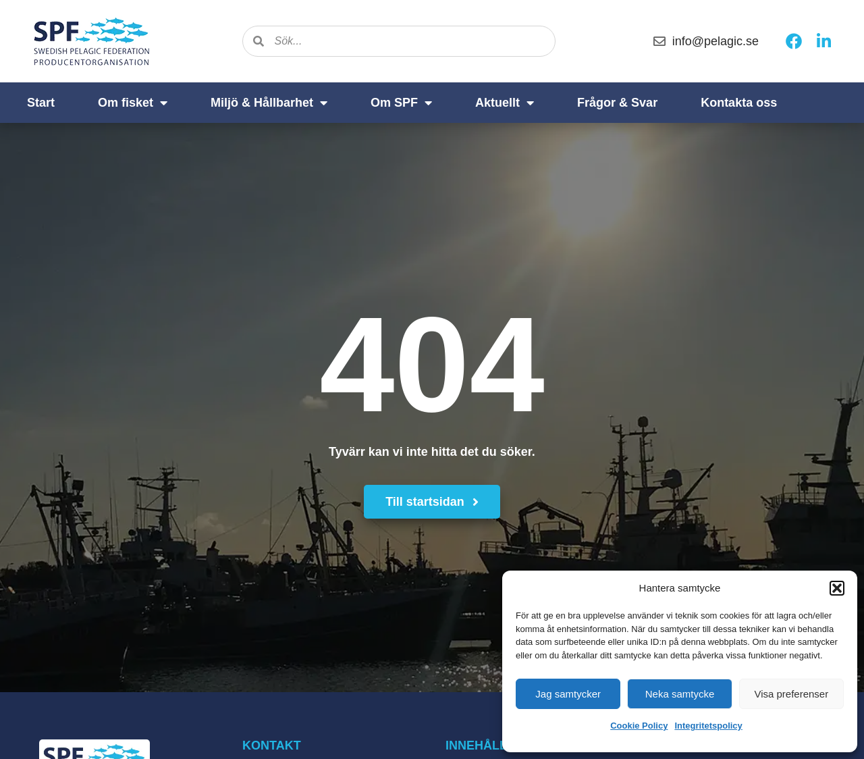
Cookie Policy (639, 726)
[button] (837, 588)
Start (41, 102)
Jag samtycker (568, 694)
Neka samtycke (680, 694)
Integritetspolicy (708, 726)
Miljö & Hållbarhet (269, 102)
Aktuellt (504, 102)
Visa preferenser (791, 694)
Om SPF (401, 102)
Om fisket (132, 102)
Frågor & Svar (617, 102)
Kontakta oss (739, 102)
